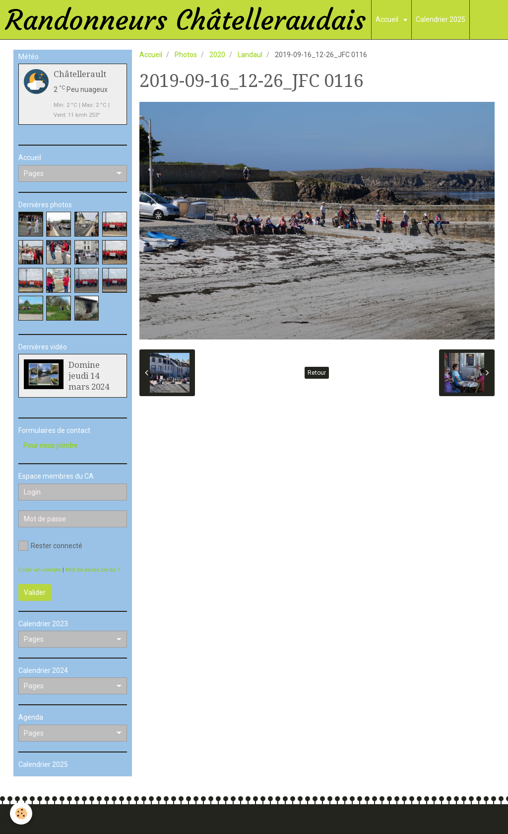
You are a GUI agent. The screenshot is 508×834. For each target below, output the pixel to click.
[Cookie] (21, 813)
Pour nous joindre (50, 445)
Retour (317, 372)
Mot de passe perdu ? (92, 570)
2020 (217, 55)
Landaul (250, 55)
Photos (186, 55)
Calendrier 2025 (440, 19)
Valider (35, 592)
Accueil (388, 19)
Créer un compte (39, 570)
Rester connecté (50, 546)
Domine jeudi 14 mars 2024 (88, 376)
